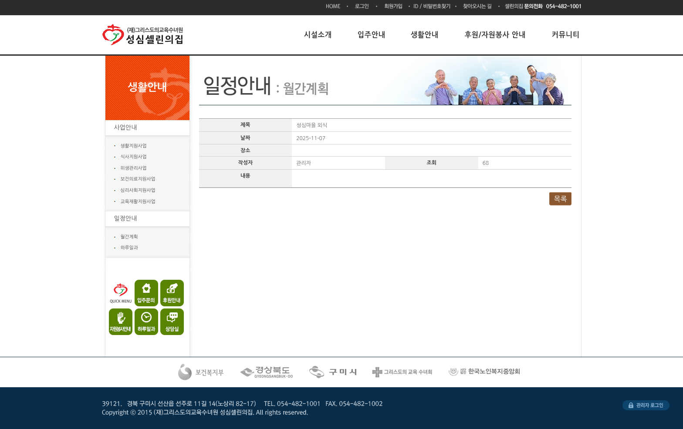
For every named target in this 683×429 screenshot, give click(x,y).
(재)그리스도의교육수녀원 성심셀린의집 (144, 35)
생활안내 (425, 34)
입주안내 (371, 34)
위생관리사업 (134, 168)
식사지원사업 (134, 156)
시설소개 (318, 34)
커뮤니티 (566, 34)
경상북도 (267, 372)
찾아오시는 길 (478, 6)
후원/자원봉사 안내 (495, 34)
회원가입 (393, 6)
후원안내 (168, 293)
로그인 (362, 6)
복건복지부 (201, 372)
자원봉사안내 (121, 319)
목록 (560, 198)
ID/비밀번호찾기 (433, 6)
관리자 (646, 405)
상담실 (168, 319)
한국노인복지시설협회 (485, 372)
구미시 (333, 372)
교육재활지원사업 (138, 201)
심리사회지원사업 (138, 190)
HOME (337, 6)
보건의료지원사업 (138, 179)
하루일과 (129, 247)
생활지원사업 (134, 146)
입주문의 (144, 293)
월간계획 (129, 237)
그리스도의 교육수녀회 (403, 372)
